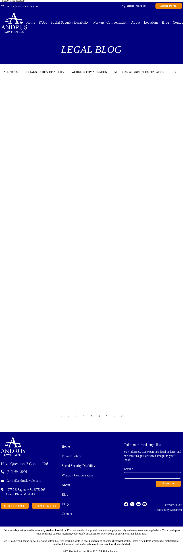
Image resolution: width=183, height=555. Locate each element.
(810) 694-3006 (17, 472)
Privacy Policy (71, 456)
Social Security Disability (78, 466)
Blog (65, 494)
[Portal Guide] (46, 506)
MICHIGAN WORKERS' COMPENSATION (139, 72)
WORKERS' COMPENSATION (89, 72)
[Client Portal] (168, 6)
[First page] (61, 416)
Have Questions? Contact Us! (24, 463)
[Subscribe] (168, 484)
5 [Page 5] (106, 416)
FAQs (65, 504)
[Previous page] (68, 416)
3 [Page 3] (91, 416)
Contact (67, 514)
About (66, 485)
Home (66, 446)
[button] (151, 22)
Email (127, 469)
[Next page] (114, 416)
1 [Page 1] (76, 416)
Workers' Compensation (77, 475)
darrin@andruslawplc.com (24, 480)
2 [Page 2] (84, 416)
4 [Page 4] (99, 416)
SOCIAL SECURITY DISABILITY (44, 72)
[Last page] (122, 416)
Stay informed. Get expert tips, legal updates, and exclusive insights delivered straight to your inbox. (152, 455)
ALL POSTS (11, 72)
